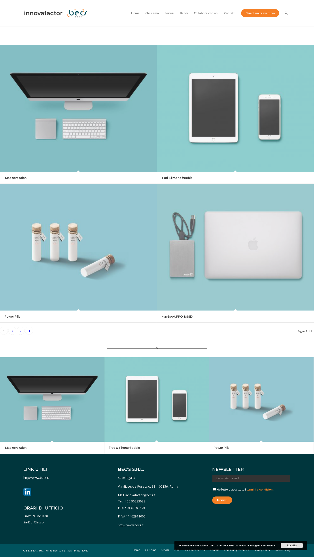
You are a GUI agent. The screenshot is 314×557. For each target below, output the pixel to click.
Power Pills (12, 316)
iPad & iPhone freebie (177, 178)
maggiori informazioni (263, 545)
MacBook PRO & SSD (177, 316)
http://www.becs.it (36, 478)
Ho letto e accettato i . (243, 489)
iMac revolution (15, 178)
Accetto (292, 545)
